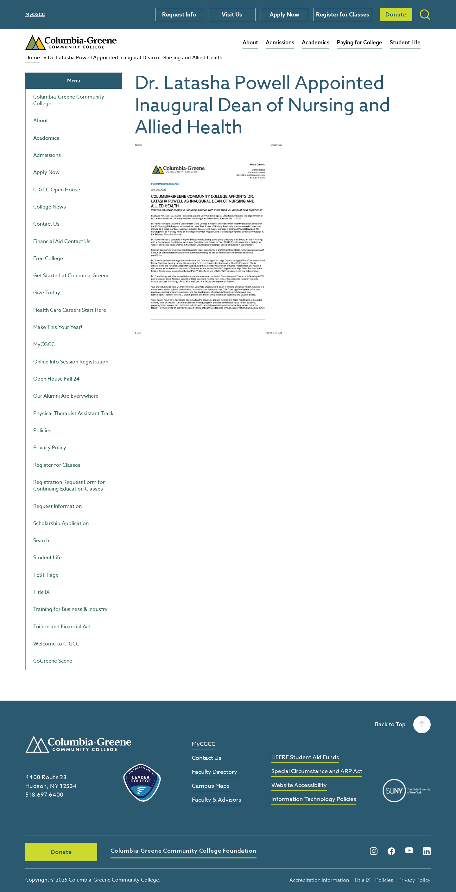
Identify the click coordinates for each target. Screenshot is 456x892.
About (250, 42)
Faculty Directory (214, 772)
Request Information (57, 506)
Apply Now (284, 14)
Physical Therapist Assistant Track (73, 413)
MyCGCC (35, 14)
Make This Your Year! (57, 327)
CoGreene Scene (52, 661)
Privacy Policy (49, 448)
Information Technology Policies (313, 800)
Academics (315, 42)
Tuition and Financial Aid (62, 627)
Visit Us (232, 14)
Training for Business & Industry (70, 609)
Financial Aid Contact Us (62, 241)
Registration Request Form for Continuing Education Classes (69, 485)
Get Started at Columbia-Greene (71, 275)
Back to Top (403, 724)
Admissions (280, 42)
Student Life (405, 42)
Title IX (41, 592)
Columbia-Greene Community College (68, 100)
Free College (48, 258)
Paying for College (359, 42)
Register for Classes (342, 14)
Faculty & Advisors (216, 800)
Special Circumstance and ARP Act (316, 772)
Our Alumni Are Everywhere (65, 396)
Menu (73, 80)
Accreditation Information (319, 880)
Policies (42, 430)
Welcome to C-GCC (56, 644)
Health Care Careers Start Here (69, 310)
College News (49, 207)
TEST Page (46, 575)
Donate (396, 14)
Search (41, 540)
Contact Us (46, 224)
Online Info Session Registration (70, 362)
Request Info (179, 14)
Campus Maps (211, 786)
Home (32, 58)
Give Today (46, 293)
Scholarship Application (61, 523)
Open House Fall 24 (56, 379)
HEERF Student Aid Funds (305, 758)
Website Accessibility (299, 786)
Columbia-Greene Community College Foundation (183, 850)
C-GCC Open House (56, 190)
